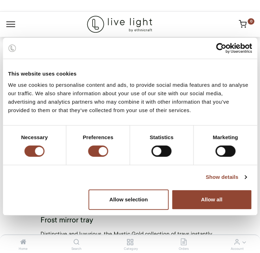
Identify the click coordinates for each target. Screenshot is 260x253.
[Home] (23, 242)
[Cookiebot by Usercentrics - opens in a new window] (221, 48)
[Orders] (183, 242)
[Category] (130, 242)
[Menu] (11, 24)
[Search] (76, 242)
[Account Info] (237, 242)
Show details (222, 177)
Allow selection (128, 199)
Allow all (211, 199)
